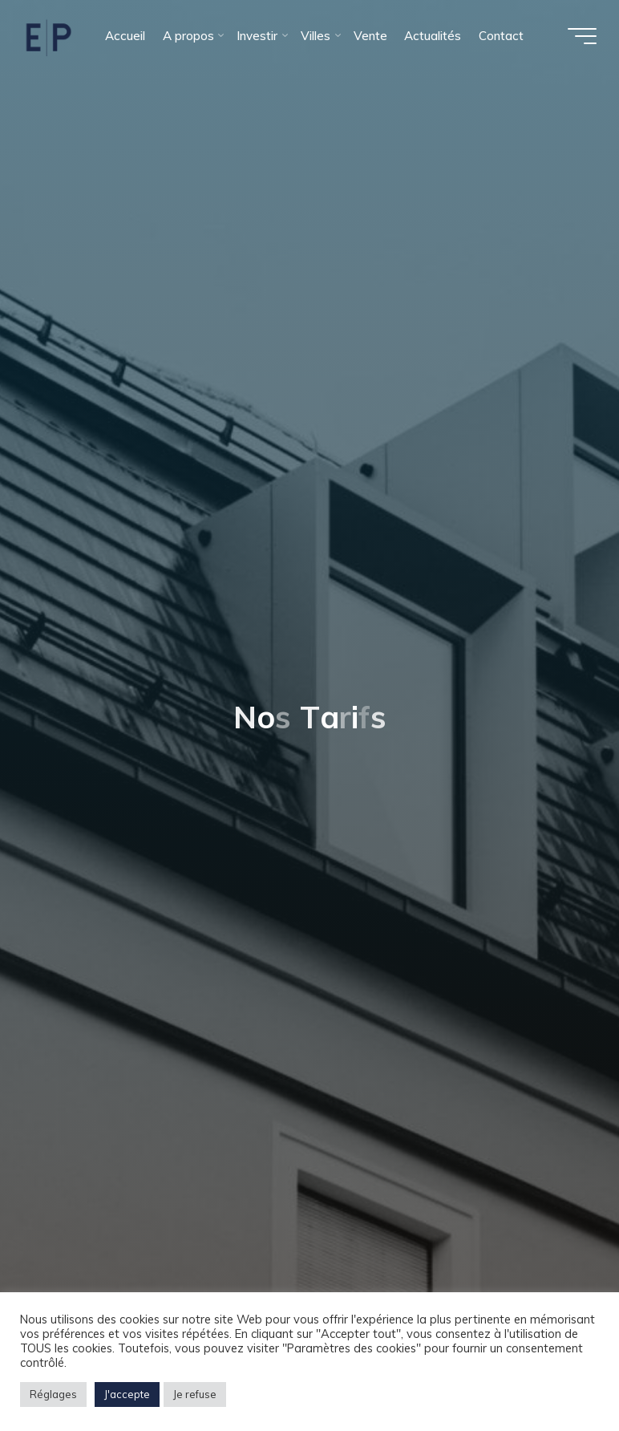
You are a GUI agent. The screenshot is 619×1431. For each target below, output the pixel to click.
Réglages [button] (53, 1394)
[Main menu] (580, 36)
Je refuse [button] (194, 1394)
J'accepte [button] (127, 1394)
